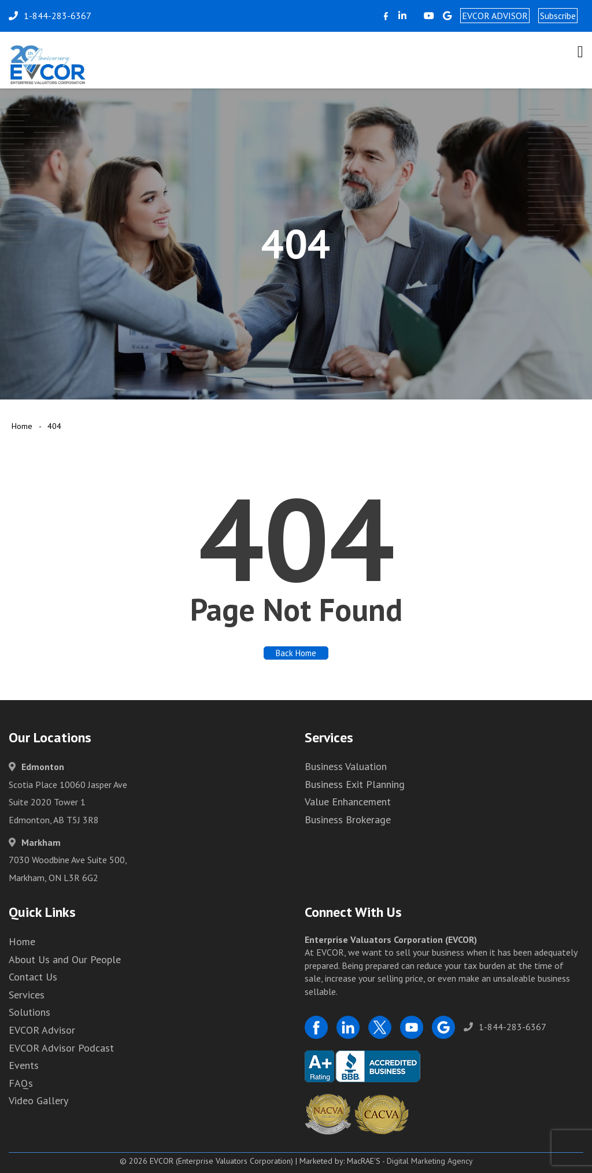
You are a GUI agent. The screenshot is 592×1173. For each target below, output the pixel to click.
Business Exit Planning (355, 784)
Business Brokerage (348, 819)
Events (24, 1065)
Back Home (296, 652)
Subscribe (558, 15)
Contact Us (33, 976)
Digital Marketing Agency (430, 1161)
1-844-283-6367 (505, 1027)
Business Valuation (346, 766)
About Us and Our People (65, 959)
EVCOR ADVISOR (495, 15)
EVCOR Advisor (42, 1030)
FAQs (21, 1083)
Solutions (29, 1012)
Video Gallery (38, 1100)
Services (27, 994)
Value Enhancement (348, 801)
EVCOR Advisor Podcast (61, 1047)
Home (22, 426)
